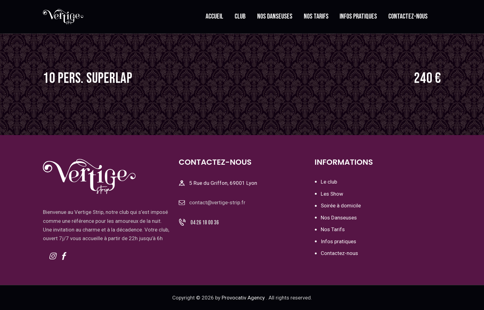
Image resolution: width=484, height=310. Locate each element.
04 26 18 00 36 (204, 223)
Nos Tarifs (333, 229)
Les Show (332, 193)
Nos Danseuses (339, 217)
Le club (329, 182)
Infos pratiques (338, 241)
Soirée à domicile (341, 205)
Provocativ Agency (243, 297)
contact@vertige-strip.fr (217, 202)
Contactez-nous (339, 252)
